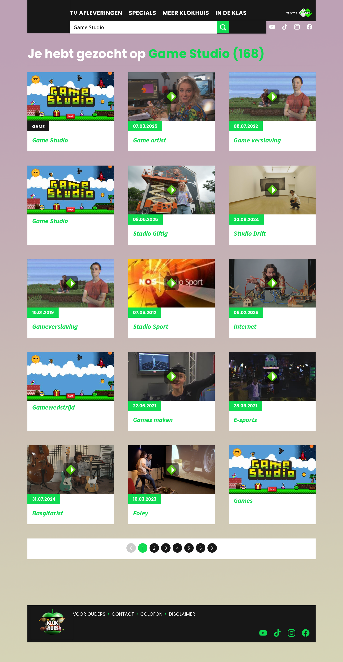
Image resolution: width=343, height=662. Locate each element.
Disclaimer (182, 614)
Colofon (151, 614)
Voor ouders (89, 614)
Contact (123, 614)
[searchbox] (162, 27)
